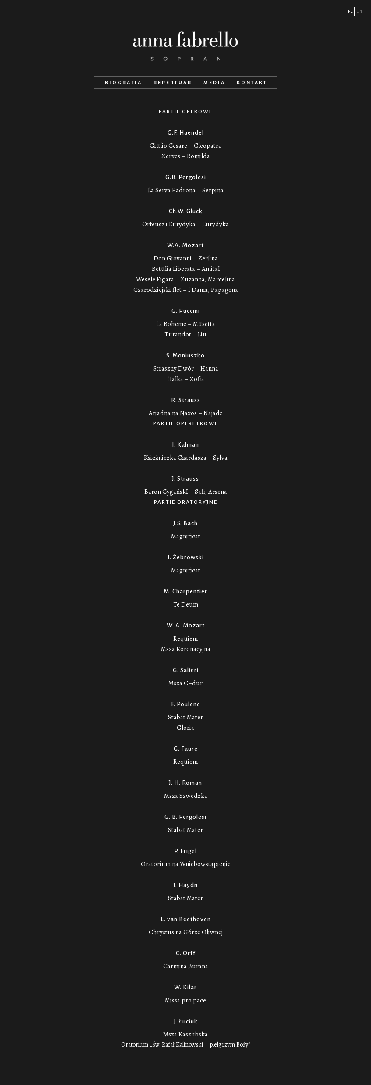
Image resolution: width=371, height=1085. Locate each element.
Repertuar (173, 82)
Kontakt (252, 82)
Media (214, 82)
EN (360, 11)
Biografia (123, 82)
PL (350, 11)
